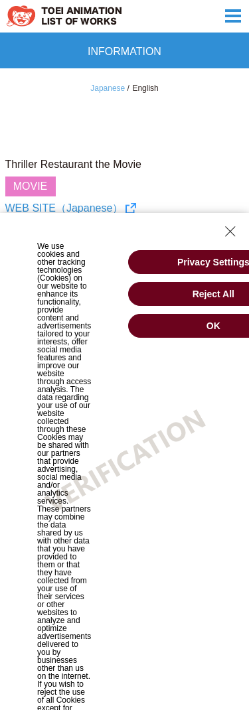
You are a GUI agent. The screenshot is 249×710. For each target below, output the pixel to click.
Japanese (107, 88)
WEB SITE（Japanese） (64, 208)
